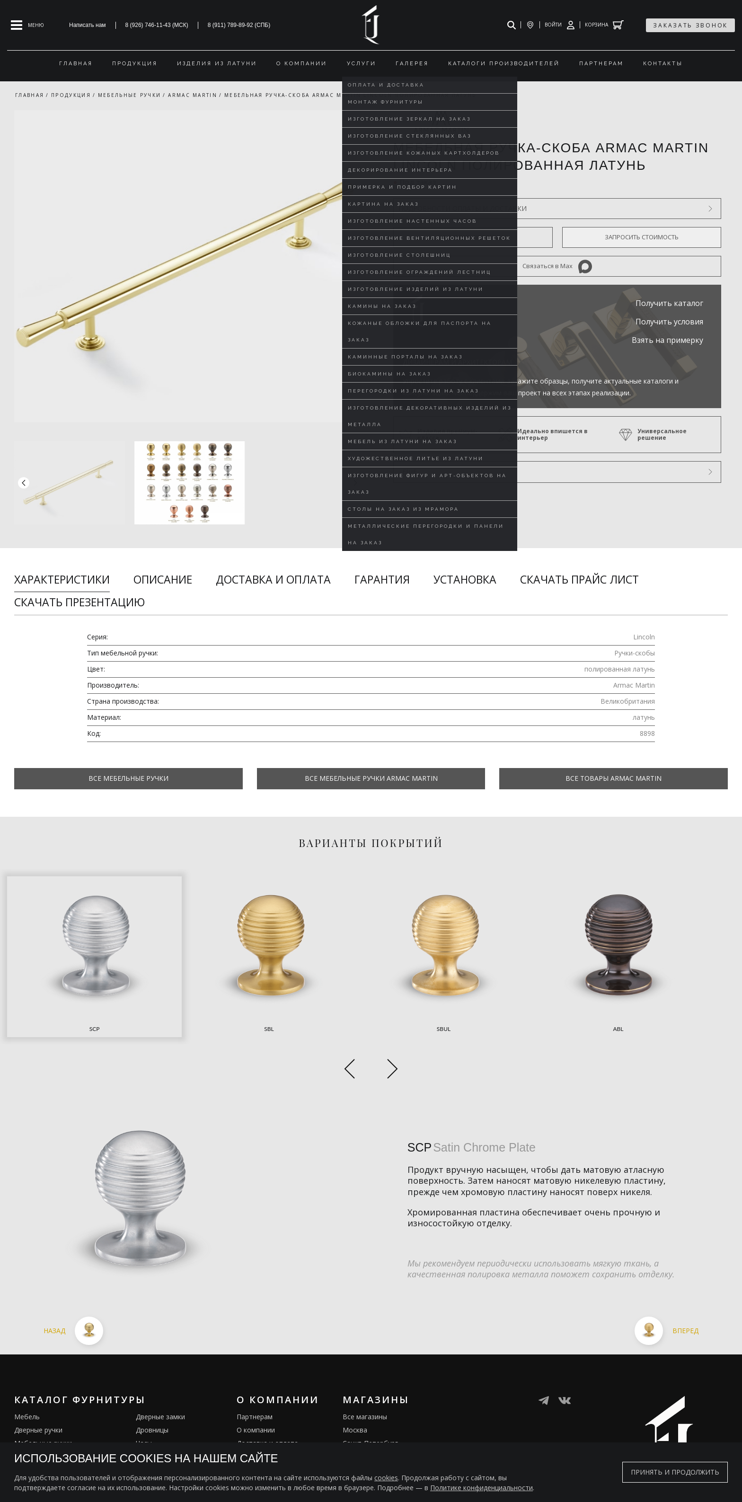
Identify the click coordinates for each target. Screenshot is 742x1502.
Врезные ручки (38, 1418)
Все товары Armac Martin (613, 778)
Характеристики (62, 579)
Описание (162, 579)
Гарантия (382, 579)
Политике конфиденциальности (481, 1487)
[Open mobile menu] (27, 25)
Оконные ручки (38, 1404)
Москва (355, 1378)
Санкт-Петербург (370, 1391)
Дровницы (152, 1378)
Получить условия (669, 321)
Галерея (250, 1431)
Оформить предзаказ (472, 237)
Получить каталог (669, 303)
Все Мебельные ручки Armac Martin (371, 778)
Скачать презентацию (79, 602)
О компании (256, 1378)
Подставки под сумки (170, 1431)
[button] (355, 482)
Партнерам (255, 1365)
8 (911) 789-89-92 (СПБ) (239, 25)
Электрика (152, 1418)
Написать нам (87, 25)
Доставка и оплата (273, 579)
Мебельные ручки (43, 1391)
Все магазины (365, 1365)
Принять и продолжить (675, 1471)
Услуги (247, 1404)
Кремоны (29, 1431)
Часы (144, 1391)
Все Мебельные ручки (128, 778)
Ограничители (159, 1404)
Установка (464, 579)
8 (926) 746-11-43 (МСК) (156, 25)
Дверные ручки (38, 1378)
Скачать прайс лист (579, 579)
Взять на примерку (667, 340)
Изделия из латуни (267, 1418)
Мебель (27, 1365)
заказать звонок (690, 25)
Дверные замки (160, 1365)
